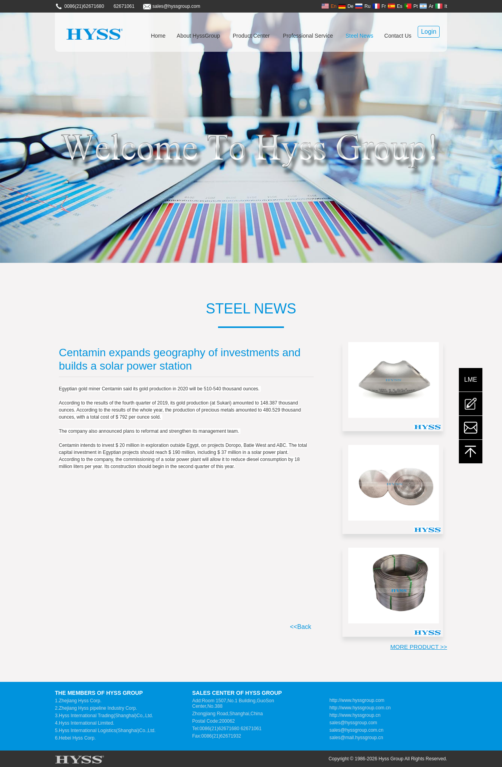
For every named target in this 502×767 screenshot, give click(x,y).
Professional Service (308, 36)
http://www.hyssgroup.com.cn (360, 708)
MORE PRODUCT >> (418, 646)
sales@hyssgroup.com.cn (356, 730)
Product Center (251, 36)
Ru (362, 6)
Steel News (359, 36)
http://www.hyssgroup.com (356, 700)
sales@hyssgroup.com (353, 722)
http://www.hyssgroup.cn (354, 715)
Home (158, 36)
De (345, 6)
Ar (426, 6)
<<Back (300, 626)
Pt (411, 6)
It (441, 6)
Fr (379, 6)
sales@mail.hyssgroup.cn (356, 737)
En (328, 6)
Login (428, 31)
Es (394, 6)
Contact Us (397, 36)
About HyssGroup (198, 36)
